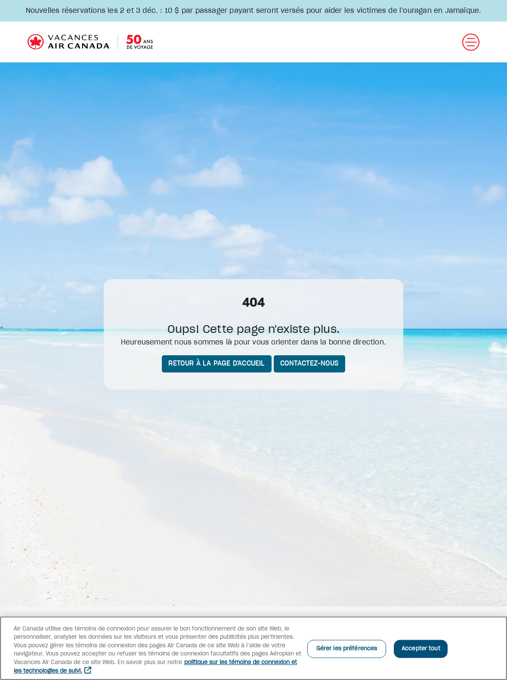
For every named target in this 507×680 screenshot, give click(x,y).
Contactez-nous (309, 363)
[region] (253, 648)
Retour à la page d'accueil (216, 363)
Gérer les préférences (346, 649)
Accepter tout (421, 649)
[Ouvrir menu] (470, 42)
